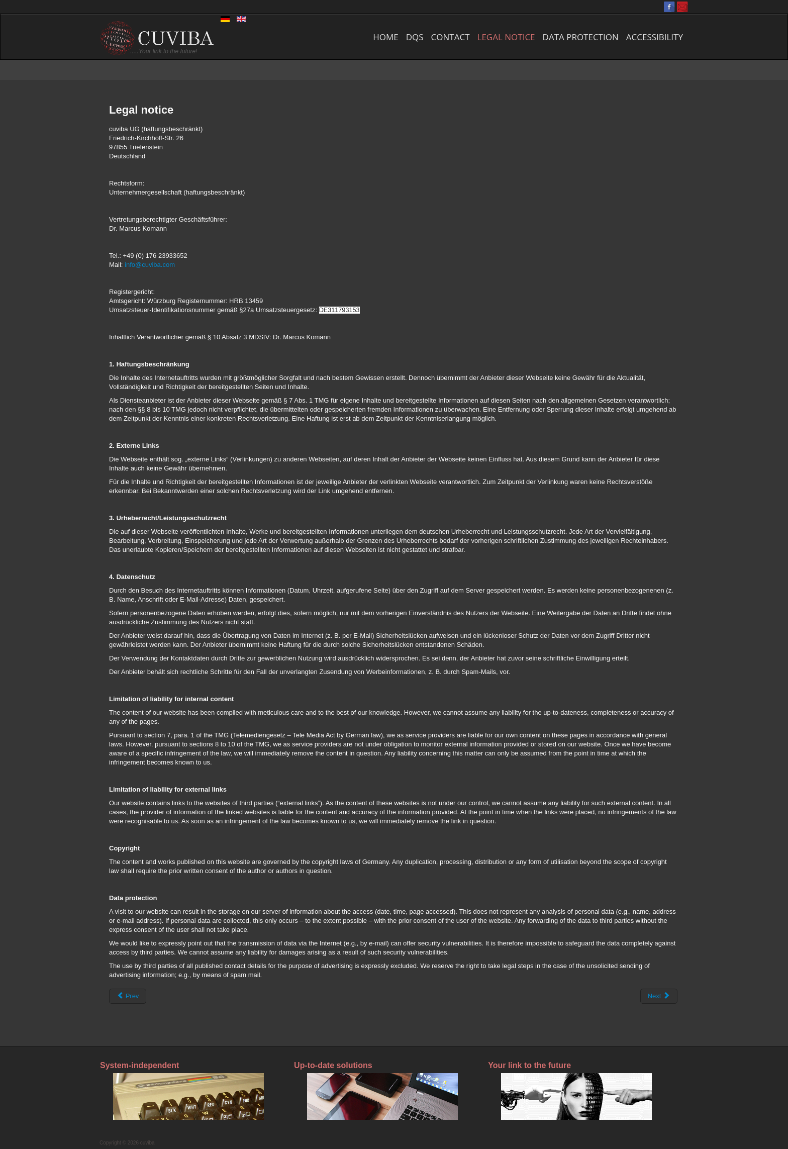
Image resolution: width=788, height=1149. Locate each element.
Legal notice (506, 37)
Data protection (581, 37)
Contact (450, 37)
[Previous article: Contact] (127, 996)
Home (386, 37)
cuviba (147, 1142)
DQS (415, 37)
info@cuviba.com (150, 264)
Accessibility (654, 37)
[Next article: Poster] (658, 996)
